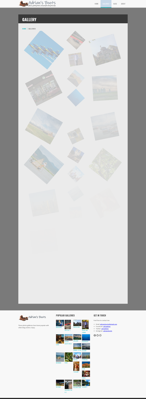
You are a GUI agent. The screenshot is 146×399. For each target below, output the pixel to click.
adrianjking (106, 326)
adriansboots (107, 331)
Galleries (106, 3)
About (123, 3)
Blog (115, 3)
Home (96, 3)
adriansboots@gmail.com (108, 324)
